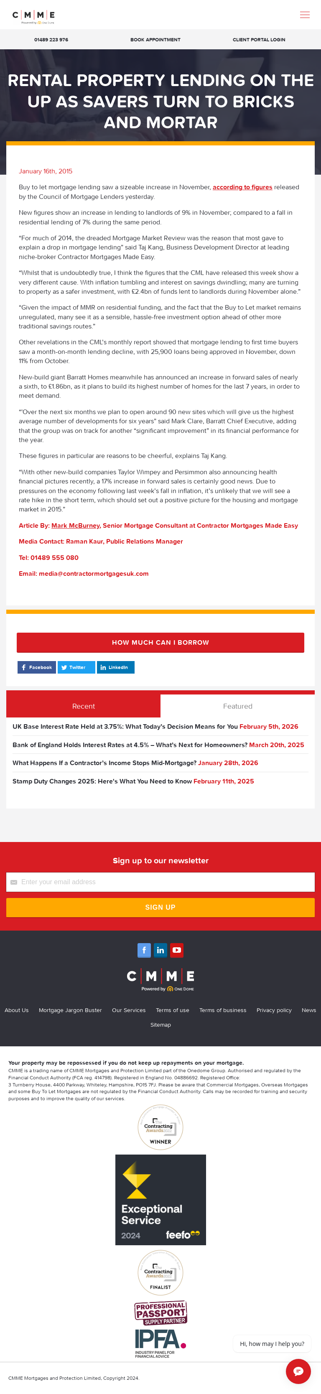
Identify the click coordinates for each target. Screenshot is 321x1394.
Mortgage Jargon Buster (70, 1010)
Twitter (72, 667)
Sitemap (160, 1024)
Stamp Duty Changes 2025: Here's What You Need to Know (102, 781)
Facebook (36, 667)
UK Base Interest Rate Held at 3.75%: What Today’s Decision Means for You (125, 726)
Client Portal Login (259, 39)
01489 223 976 (51, 39)
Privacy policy (274, 1010)
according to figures (243, 187)
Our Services (129, 1010)
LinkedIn (113, 667)
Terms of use (172, 1010)
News (309, 1010)
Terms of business (223, 1010)
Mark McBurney (75, 525)
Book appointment (155, 39)
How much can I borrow (160, 642)
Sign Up (160, 907)
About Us (17, 1010)
